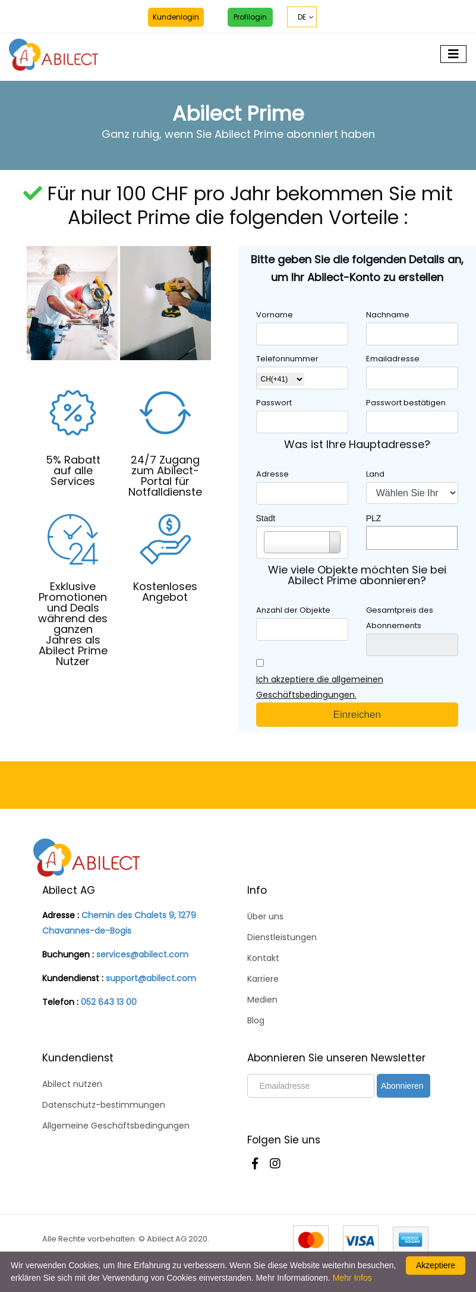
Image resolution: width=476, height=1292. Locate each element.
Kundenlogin (176, 17)
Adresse (272, 474)
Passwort (274, 402)
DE (302, 17)
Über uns (265, 916)
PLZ (374, 518)
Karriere (263, 979)
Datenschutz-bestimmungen (103, 1105)
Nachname (387, 314)
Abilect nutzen (72, 1084)
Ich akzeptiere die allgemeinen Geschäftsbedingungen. (319, 687)
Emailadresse (393, 358)
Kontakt (263, 958)
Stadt (266, 518)
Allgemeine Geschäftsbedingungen (116, 1126)
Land (375, 474)
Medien (262, 1000)
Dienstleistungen (282, 937)
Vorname (274, 314)
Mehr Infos (352, 1277)
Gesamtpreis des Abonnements (399, 617)
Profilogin (250, 17)
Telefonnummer (287, 358)
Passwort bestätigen (406, 402)
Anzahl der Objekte (293, 610)
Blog (255, 1020)
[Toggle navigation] (453, 54)
